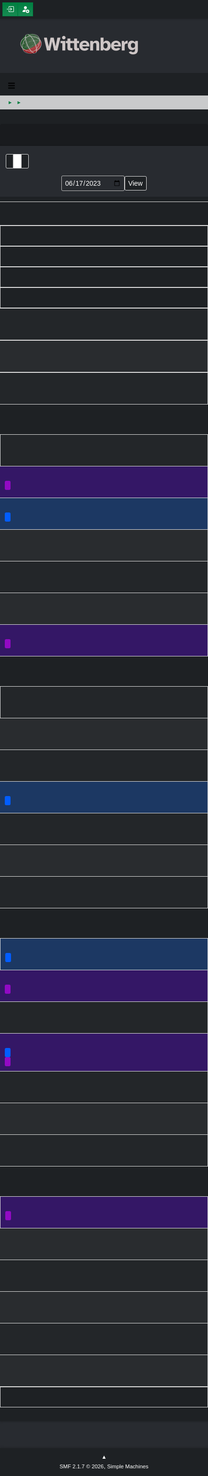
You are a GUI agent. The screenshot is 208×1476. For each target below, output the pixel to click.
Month (17, 161)
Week (25, 161)
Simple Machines (127, 1466)
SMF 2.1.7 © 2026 (81, 1466)
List (9, 161)
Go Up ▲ (103, 1457)
